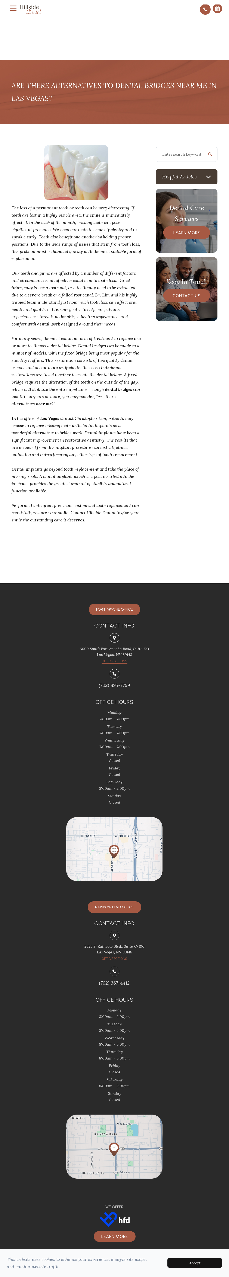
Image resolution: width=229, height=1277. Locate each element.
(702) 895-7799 (114, 685)
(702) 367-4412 (114, 983)
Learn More (186, 232)
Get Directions (114, 959)
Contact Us (187, 295)
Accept (195, 1263)
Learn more (114, 1236)
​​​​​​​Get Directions (114, 661)
